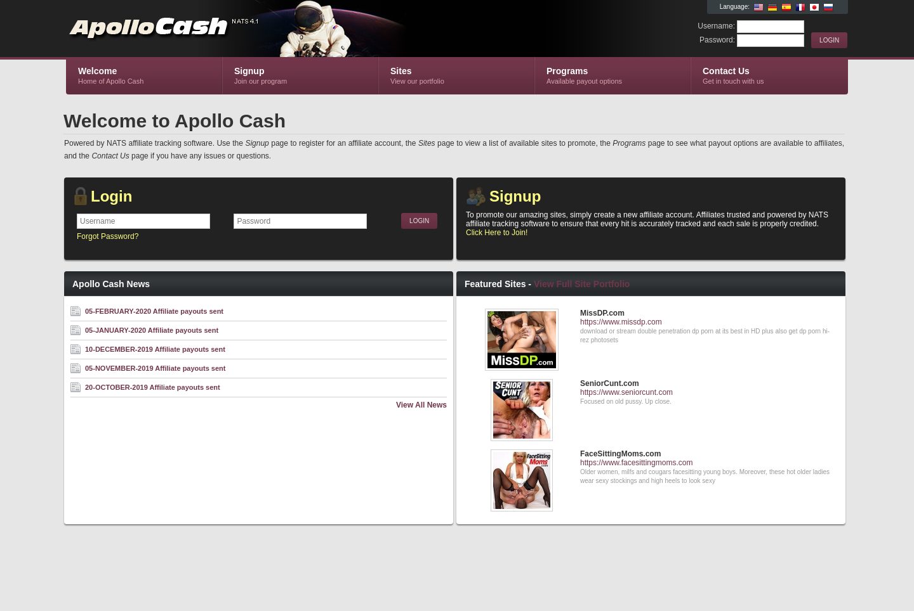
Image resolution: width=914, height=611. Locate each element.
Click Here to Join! (496, 232)
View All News (421, 405)
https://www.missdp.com (621, 322)
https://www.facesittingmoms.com (636, 462)
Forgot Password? (107, 236)
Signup (515, 196)
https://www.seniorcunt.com (626, 392)
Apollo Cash (217, 29)
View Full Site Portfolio (582, 284)
